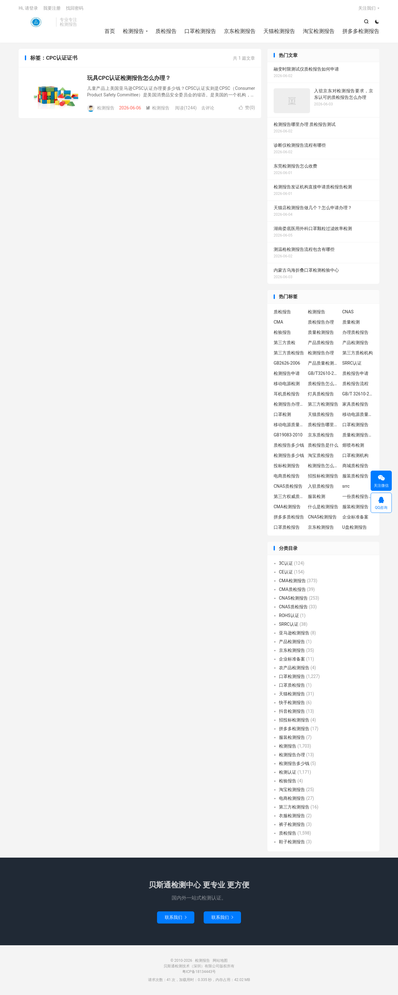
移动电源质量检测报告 (357, 414)
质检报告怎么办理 (323, 383)
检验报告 (282, 332)
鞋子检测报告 (292, 841)
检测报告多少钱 (289, 455)
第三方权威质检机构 (289, 496)
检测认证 (287, 772)
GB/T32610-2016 (323, 373)
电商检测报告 (292, 798)
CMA (278, 322)
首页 (109, 31)
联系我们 (176, 917)
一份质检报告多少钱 (357, 496)
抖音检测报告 (292, 711)
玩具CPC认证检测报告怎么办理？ (129, 78)
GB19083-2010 (288, 434)
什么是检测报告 (323, 506)
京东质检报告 (321, 434)
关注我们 (367, 8)
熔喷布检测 (353, 445)
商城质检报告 (355, 465)
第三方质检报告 (289, 352)
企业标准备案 (355, 516)
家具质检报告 (355, 404)
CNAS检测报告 (322, 516)
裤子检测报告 (292, 824)
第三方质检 (284, 342)
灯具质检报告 (321, 393)
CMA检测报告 (287, 506)
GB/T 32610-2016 (357, 393)
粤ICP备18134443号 (199, 972)
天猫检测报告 (279, 31)
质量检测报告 (321, 332)
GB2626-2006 (287, 363)
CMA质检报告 (292, 589)
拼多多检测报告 (360, 31)
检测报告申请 (287, 373)
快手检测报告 (292, 702)
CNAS (348, 311)
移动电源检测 (287, 383)
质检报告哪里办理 (323, 424)
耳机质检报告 (287, 393)
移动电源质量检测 (289, 424)
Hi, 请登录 (28, 8)
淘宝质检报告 (321, 455)
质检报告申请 (355, 373)
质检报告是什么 (323, 445)
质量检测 (351, 322)
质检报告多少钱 (289, 445)
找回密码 (74, 8)
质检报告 (166, 31)
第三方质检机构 (357, 352)
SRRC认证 (352, 363)
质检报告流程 (355, 383)
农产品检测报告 (294, 667)
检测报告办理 (321, 352)
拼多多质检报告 (289, 516)
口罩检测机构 (355, 455)
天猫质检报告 (321, 414)
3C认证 (286, 563)
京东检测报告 (240, 31)
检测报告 (36, 22)
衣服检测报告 (292, 815)
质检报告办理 (321, 322)
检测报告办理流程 (289, 404)
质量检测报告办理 (357, 434)
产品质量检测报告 (323, 363)
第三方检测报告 (323, 404)
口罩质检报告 (287, 527)
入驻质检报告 (321, 486)
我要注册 (52, 8)
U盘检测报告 (354, 527)
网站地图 (220, 960)
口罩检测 (282, 414)
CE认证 (286, 571)
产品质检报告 (321, 342)
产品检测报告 (355, 342)
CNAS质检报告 (288, 486)
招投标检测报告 (323, 475)
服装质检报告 (355, 475)
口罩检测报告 (200, 31)
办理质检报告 (355, 332)
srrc (346, 486)
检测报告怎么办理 (323, 465)
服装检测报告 (355, 506)
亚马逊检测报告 (294, 632)
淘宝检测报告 (319, 31)
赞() (247, 107)
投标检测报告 (287, 465)
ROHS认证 (289, 615)
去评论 (207, 107)
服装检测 (316, 496)
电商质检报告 (287, 475)
